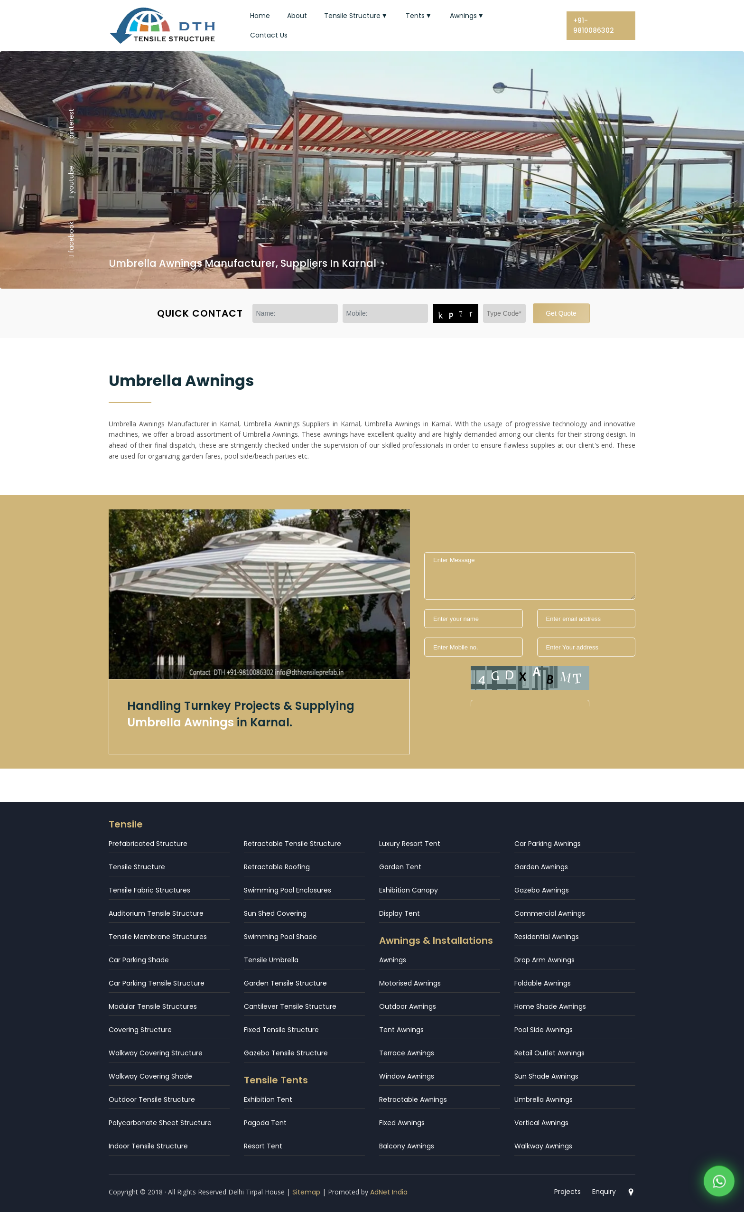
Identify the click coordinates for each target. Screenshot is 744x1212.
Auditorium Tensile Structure (156, 913)
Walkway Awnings (543, 1146)
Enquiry (604, 1191)
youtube (71, 182)
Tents (419, 15)
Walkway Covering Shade (150, 1076)
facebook (71, 239)
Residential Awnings (546, 936)
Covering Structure (140, 1029)
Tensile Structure (356, 15)
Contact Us (269, 35)
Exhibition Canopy (408, 890)
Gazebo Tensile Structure (286, 1053)
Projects (567, 1191)
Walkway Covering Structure (156, 1053)
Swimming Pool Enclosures (287, 890)
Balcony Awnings (406, 1146)
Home (260, 15)
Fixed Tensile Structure (281, 1029)
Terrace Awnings (406, 1053)
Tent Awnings (401, 1029)
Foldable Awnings (542, 983)
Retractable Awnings (413, 1099)
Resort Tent (263, 1146)
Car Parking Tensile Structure (157, 983)
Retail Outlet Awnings (549, 1053)
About (297, 15)
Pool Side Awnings (543, 1029)
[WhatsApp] (719, 1183)
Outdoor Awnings (407, 1006)
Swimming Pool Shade (280, 936)
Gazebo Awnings (541, 890)
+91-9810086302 (593, 25)
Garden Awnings (541, 867)
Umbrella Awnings (543, 1099)
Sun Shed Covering (275, 913)
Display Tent (399, 913)
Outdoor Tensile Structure (152, 1099)
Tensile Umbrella (271, 960)
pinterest (71, 125)
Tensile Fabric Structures (149, 890)
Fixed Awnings (402, 1122)
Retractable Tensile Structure (292, 843)
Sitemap (306, 1192)
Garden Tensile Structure (285, 983)
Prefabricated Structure (148, 843)
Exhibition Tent (268, 1099)
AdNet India (389, 1192)
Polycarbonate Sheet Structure (160, 1122)
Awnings (467, 15)
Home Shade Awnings (550, 1006)
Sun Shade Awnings (546, 1076)
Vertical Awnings (541, 1122)
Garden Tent (400, 867)
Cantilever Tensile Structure (290, 1006)
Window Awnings (406, 1076)
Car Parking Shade (139, 960)
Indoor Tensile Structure (148, 1146)
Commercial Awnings (549, 913)
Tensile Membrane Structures (158, 936)
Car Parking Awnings (547, 843)
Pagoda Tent (265, 1122)
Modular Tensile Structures (153, 1006)
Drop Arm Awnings (544, 960)
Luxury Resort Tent (409, 843)
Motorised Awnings (410, 983)
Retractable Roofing (277, 867)
